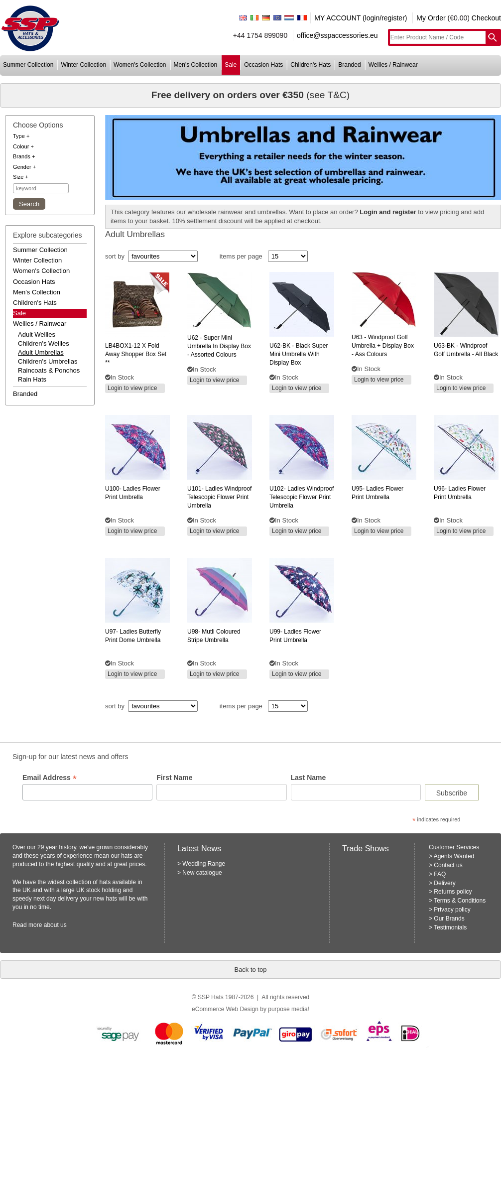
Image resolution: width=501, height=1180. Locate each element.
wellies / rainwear (393, 64)
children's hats (310, 64)
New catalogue (202, 872)
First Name (174, 778)
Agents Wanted (454, 856)
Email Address (49, 778)
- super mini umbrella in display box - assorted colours (219, 346)
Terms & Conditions (460, 900)
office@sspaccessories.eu (337, 35)
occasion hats (263, 64)
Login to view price (132, 388)
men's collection (196, 64)
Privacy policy (452, 909)
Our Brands (449, 918)
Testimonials (450, 927)
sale (231, 64)
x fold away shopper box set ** (135, 354)
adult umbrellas (41, 352)
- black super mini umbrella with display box (298, 354)
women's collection (140, 64)
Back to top (250, 969)
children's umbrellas (48, 361)
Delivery (444, 883)
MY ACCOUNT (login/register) (360, 18)
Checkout (486, 18)
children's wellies (43, 343)
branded (349, 64)
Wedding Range (203, 863)
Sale (19, 313)
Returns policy (453, 891)
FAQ (440, 874)
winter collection (83, 64)
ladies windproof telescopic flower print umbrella (219, 497)
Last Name (308, 778)
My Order (430, 18)
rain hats (32, 379)
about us (55, 924)
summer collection (28, 64)
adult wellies (36, 334)
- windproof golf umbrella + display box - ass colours (383, 346)
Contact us (448, 865)
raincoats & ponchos (49, 370)
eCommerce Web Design (225, 1009)
